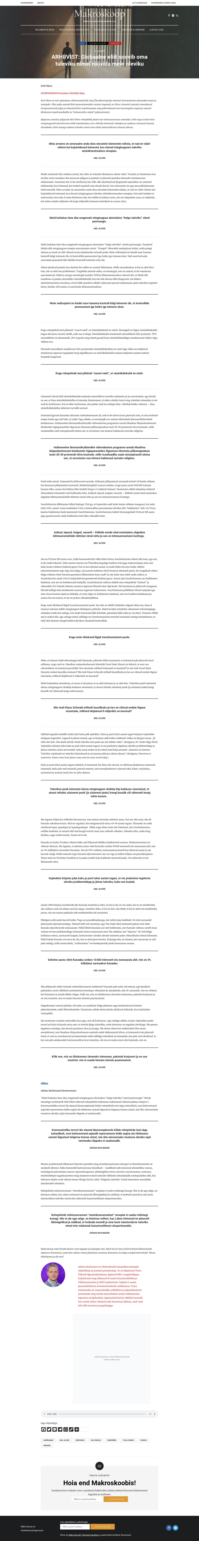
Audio (82, 43)
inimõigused (48, 1440)
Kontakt (40, 3)
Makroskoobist (27, 3)
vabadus (47, 1445)
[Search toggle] (177, 15)
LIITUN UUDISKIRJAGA (116, 1502)
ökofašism (80, 1440)
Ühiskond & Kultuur (106, 30)
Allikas (44, 1083)
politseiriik (96, 1440)
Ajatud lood (156, 30)
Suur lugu (115, 43)
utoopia (143, 1440)
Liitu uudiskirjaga (139, 3)
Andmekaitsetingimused (32, 1530)
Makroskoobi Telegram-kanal (163, 3)
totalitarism (128, 1440)
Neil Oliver (64, 1440)
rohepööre (112, 1440)
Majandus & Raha (45, 30)
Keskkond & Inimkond (133, 30)
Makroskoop (99, 13)
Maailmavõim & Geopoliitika (74, 30)
